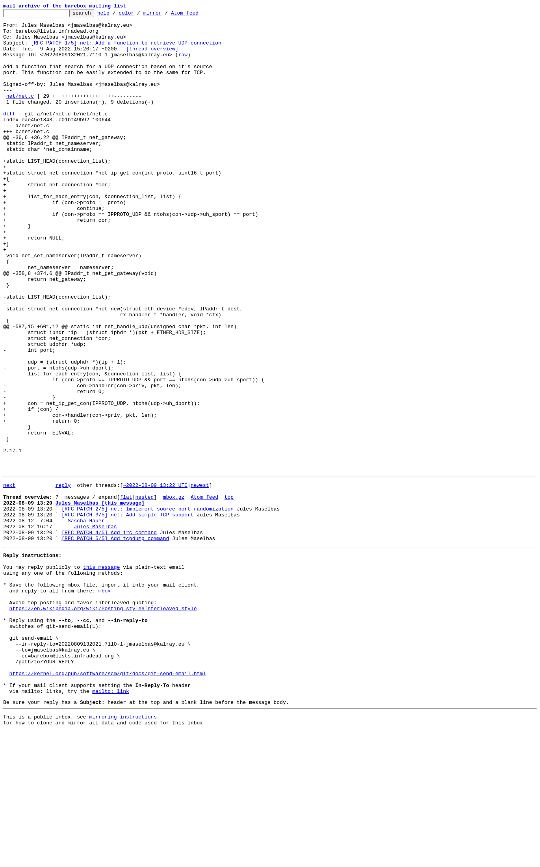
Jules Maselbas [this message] (100, 599)
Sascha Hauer (86, 620)
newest (200, 578)
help (115, 15)
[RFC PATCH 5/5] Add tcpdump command (115, 642)
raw (182, 63)
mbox (104, 702)
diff (9, 134)
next (9, 578)
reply (63, 578)
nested (144, 592)
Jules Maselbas (95, 627)
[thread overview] (152, 56)
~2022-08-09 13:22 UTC (155, 578)
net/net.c (20, 113)
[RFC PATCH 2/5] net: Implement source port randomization (147, 606)
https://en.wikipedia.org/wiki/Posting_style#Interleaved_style (103, 724)
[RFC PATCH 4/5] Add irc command (109, 635)
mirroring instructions (123, 851)
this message (101, 674)
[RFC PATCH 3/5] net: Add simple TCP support (127, 613)
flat (126, 592)
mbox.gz (174, 592)
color (138, 15)
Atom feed (197, 15)
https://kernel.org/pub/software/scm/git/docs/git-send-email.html (107, 802)
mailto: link (110, 823)
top (229, 592)
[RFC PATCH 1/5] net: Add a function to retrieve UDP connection (126, 49)
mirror (165, 15)
